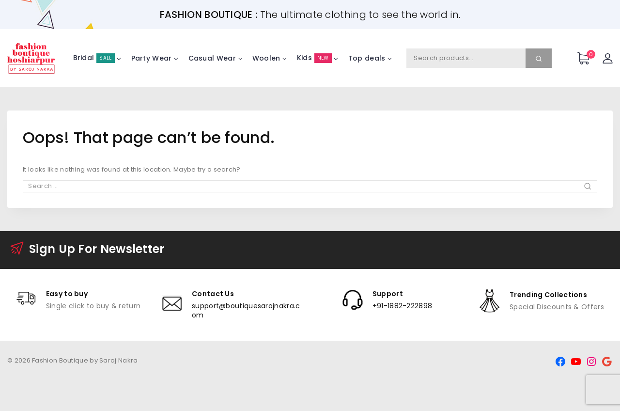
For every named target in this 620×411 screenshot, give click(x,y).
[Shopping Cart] (585, 58)
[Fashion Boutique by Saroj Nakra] (31, 58)
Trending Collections (548, 295)
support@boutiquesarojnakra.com (246, 310)
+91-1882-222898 (402, 306)
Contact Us (213, 294)
